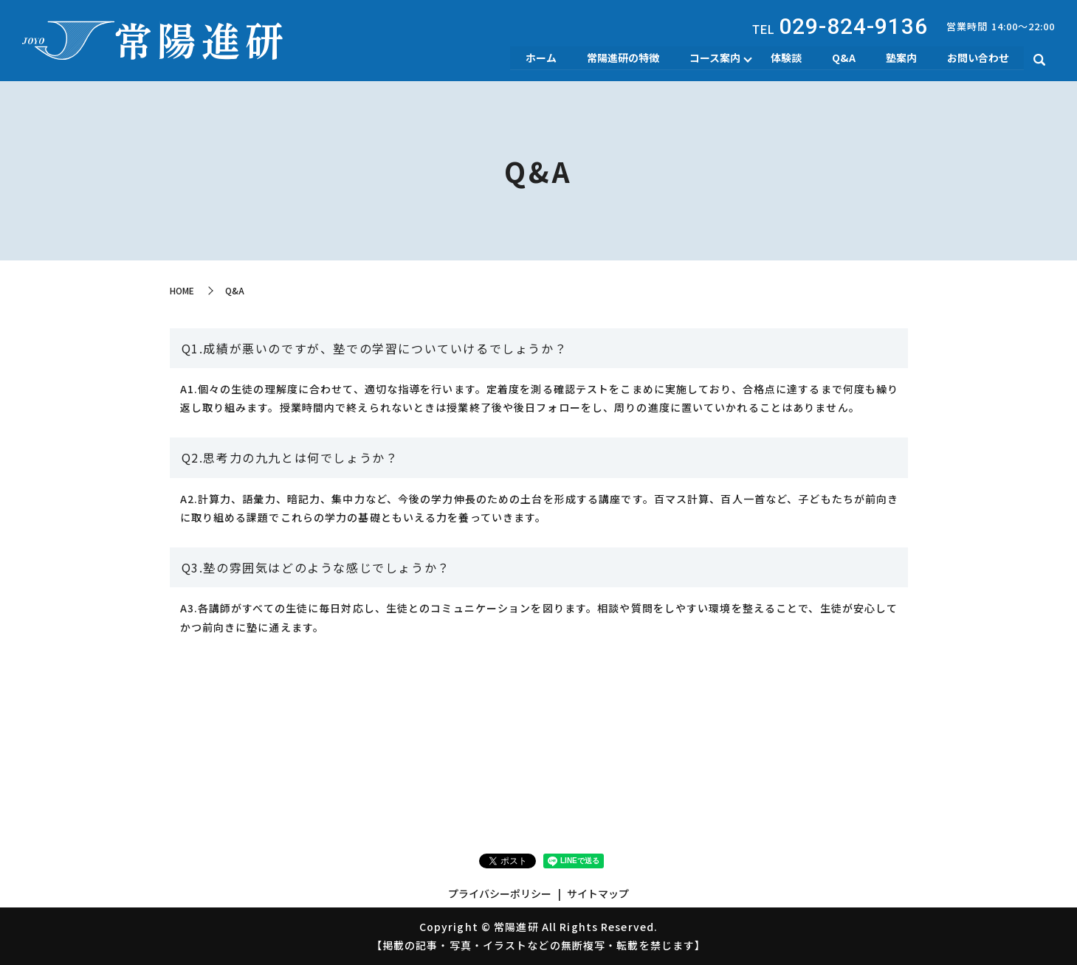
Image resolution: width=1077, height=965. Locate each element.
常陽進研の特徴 (618, 57)
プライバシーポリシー (499, 893)
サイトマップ (598, 893)
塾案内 (899, 57)
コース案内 (711, 57)
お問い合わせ (977, 57)
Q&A (841, 57)
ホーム (535, 57)
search (1039, 60)
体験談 (783, 57)
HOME (182, 290)
